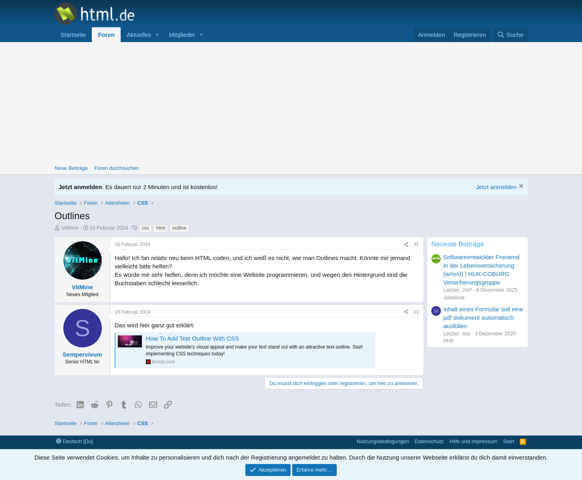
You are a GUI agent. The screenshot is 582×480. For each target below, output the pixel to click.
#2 (416, 312)
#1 (416, 244)
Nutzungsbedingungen (383, 441)
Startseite (73, 34)
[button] (157, 34)
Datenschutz (429, 441)
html (160, 228)
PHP (448, 341)
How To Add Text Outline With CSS (192, 338)
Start (508, 441)
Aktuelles (139, 34)
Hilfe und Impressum (473, 441)
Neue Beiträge (71, 168)
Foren (106, 34)
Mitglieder (182, 34)
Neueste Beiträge (457, 244)
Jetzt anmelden (496, 187)
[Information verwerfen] (520, 187)
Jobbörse (454, 297)
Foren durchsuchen (116, 168)
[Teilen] (406, 244)
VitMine (70, 228)
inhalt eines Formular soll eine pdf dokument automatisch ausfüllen (483, 317)
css (145, 228)
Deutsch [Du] (74, 441)
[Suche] (510, 34)
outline (179, 228)
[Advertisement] (291, 102)
